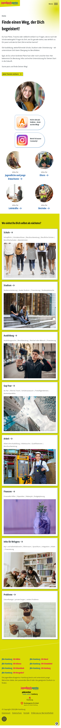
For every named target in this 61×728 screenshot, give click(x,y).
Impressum (6, 713)
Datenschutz (17, 713)
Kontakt (26, 713)
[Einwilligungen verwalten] (57, 723)
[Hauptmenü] (52, 4)
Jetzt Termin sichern (12, 74)
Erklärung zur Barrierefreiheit (42, 713)
